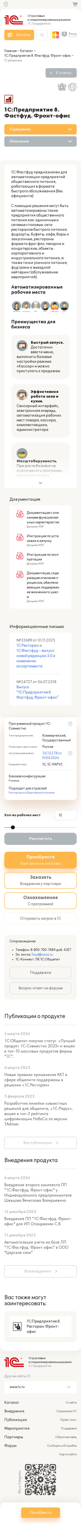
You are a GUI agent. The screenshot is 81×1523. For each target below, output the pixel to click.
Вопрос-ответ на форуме (41, 988)
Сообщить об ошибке (62, 1446)
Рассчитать (40, 839)
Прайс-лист (68, 1420)
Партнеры (13, 1437)
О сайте (71, 1402)
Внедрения (14, 1411)
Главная (10, 51)
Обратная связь (66, 1437)
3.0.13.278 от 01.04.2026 (52, 755)
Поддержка (40, 973)
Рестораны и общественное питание (32, 792)
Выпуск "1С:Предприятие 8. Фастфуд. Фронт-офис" (37, 692)
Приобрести (40, 1512)
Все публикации (37, 1143)
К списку (63, 73)
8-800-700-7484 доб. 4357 (50, 950)
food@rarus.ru (42, 955)
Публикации (15, 1420)
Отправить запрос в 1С (40, 918)
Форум (10, 1446)
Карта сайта (68, 1454)
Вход (73, 34)
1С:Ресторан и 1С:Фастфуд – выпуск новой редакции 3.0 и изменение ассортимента (35, 655)
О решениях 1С (66, 1411)
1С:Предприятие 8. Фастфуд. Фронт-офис (37, 56)
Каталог (26, 51)
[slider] (13, 827)
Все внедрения (37, 1271)
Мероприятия (17, 1428)
